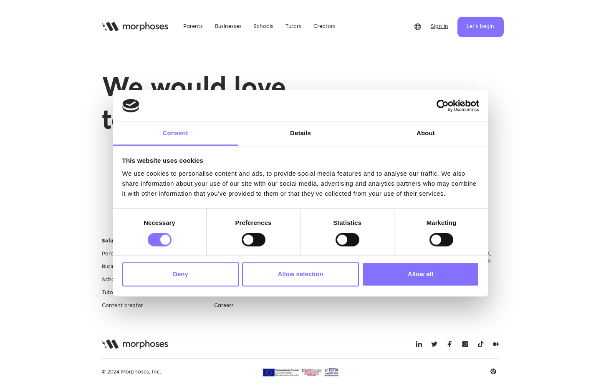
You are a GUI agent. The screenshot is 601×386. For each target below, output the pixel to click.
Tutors (110, 292)
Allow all (420, 274)
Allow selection (300, 274)
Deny (180, 274)
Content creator (122, 305)
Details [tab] (300, 133)
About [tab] (426, 133)
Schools (112, 280)
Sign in (439, 26)
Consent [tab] (175, 133)
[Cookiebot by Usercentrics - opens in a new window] (442, 105)
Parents (111, 254)
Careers (224, 305)
